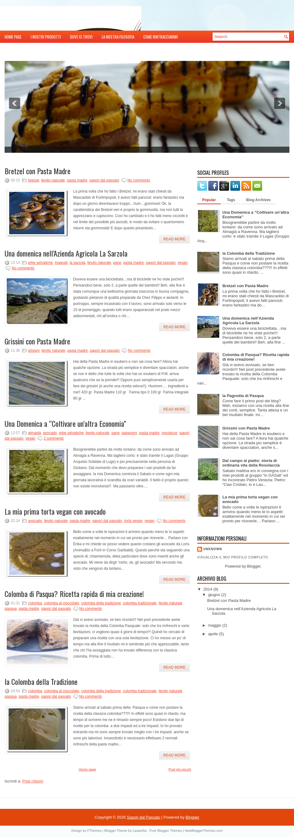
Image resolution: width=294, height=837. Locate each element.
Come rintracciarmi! (160, 37)
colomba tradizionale (139, 603)
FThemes (94, 830)
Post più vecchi (179, 769)
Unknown (212, 549)
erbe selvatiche (40, 263)
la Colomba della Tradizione (41, 681)
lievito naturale (53, 180)
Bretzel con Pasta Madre (37, 171)
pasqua (11, 608)
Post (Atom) (32, 781)
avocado (50, 433)
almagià (34, 433)
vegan (183, 263)
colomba (35, 603)
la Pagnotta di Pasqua (243, 395)
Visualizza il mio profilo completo (232, 557)
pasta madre (77, 180)
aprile (213, 634)
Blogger (254, 566)
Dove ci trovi (81, 37)
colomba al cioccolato (61, 603)
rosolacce (169, 433)
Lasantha (139, 830)
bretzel (33, 180)
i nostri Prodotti (46, 37)
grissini (34, 350)
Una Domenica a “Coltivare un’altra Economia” (65, 423)
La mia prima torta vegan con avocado (55, 511)
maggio (215, 625)
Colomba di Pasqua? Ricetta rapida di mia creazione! (74, 593)
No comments (138, 180)
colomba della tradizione (101, 603)
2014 (208, 589)
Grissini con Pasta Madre (37, 341)
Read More (174, 239)
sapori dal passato (104, 180)
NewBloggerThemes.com (204, 830)
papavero (129, 433)
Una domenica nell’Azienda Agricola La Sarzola (66, 253)
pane (117, 263)
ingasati (61, 263)
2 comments (53, 438)
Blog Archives (258, 200)
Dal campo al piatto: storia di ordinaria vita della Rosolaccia (251, 462)
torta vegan (133, 521)
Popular (209, 200)
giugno (214, 594)
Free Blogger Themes (165, 830)
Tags (231, 200)
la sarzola (77, 263)
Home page (13, 37)
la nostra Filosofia (118, 37)
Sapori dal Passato (143, 817)
